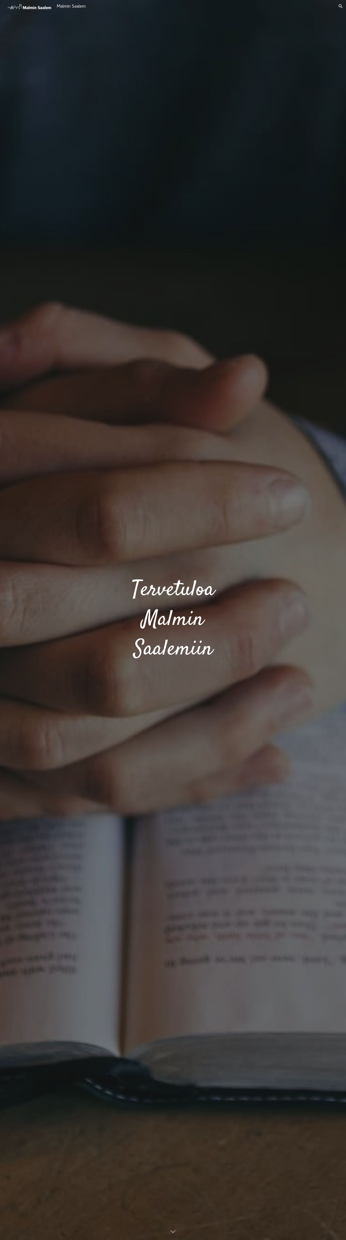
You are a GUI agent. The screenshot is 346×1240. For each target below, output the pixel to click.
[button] (340, 6)
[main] (173, 620)
